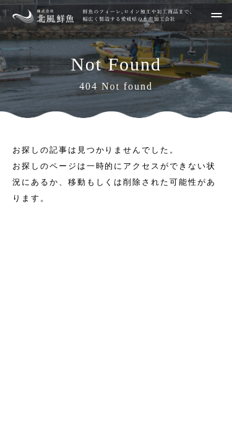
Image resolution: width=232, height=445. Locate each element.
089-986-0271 (128, 356)
